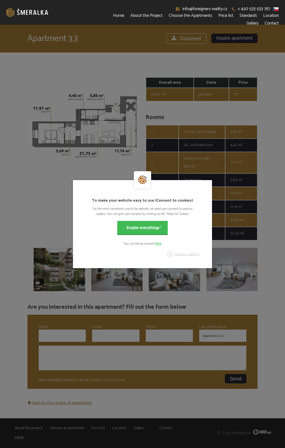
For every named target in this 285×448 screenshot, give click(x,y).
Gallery (252, 23)
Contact (272, 23)
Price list (225, 15)
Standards (248, 15)
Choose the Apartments (190, 15)
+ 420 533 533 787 (251, 9)
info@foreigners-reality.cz (202, 9)
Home (118, 15)
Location (271, 15)
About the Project (146, 15)
